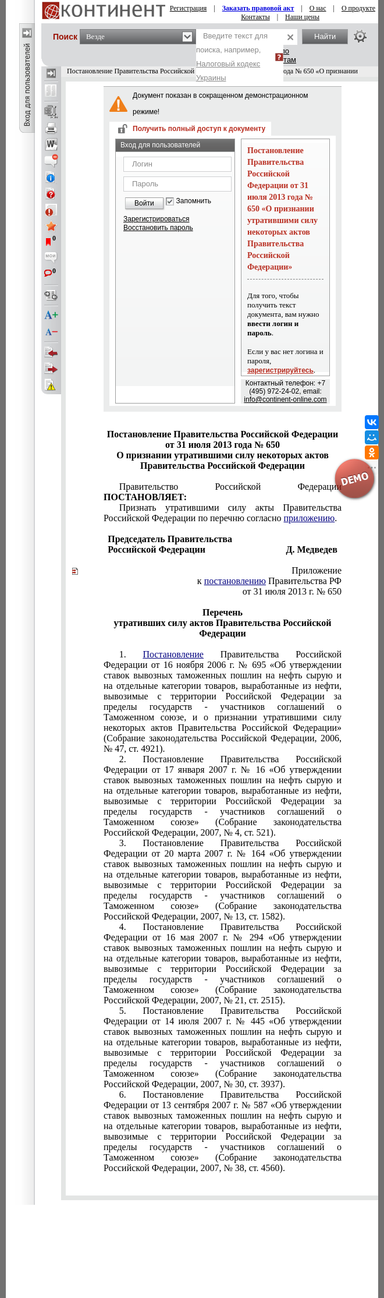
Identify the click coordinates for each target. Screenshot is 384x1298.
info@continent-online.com (285, 399)
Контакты (255, 17)
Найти (325, 36)
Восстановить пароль (158, 228)
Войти (144, 203)
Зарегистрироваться (156, 219)
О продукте (358, 8)
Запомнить (193, 201)
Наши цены (302, 17)
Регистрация (188, 8)
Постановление (173, 654)
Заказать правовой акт (258, 8)
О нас (318, 8)
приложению (309, 518)
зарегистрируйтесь (280, 370)
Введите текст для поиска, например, (232, 56)
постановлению (235, 581)
